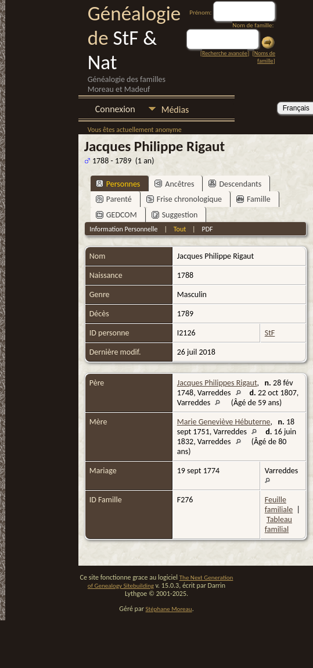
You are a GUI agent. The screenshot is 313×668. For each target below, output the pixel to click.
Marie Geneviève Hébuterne (224, 422)
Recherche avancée (224, 53)
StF (270, 333)
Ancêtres (174, 184)
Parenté (114, 199)
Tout (180, 229)
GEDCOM (116, 215)
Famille (253, 199)
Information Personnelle (123, 229)
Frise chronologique (184, 199)
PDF (207, 229)
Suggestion (175, 215)
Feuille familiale (279, 505)
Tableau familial (278, 524)
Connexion (115, 109)
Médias (175, 109)
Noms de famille (264, 57)
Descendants (234, 184)
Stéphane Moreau (169, 609)
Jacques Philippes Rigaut (217, 383)
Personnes (118, 184)
